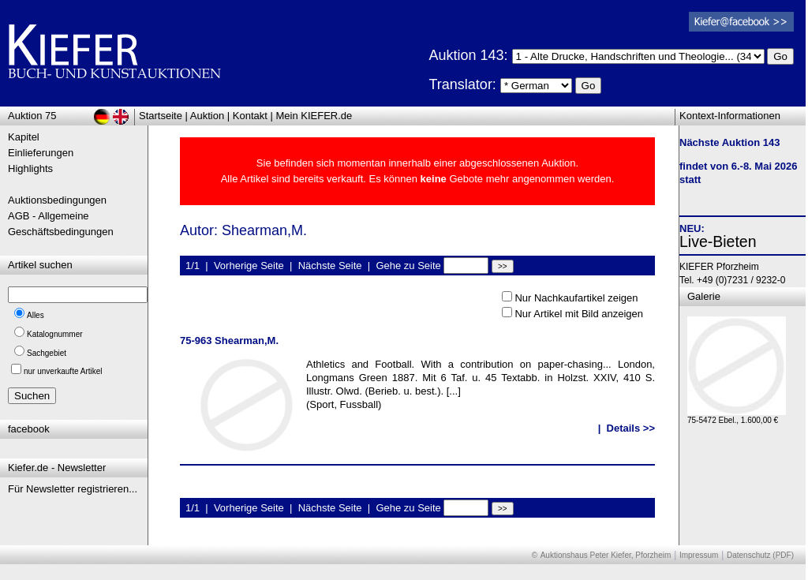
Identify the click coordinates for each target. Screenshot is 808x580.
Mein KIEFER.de (314, 116)
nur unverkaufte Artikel (63, 371)
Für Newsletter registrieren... (72, 489)
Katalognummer (55, 334)
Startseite (160, 116)
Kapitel (23, 137)
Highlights (30, 168)
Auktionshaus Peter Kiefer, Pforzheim (606, 555)
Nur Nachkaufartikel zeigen (576, 298)
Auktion (207, 116)
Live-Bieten (718, 241)
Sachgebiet (46, 353)
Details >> (631, 428)
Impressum (698, 555)
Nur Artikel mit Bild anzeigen (578, 314)
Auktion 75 (32, 116)
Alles (35, 315)
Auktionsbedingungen (57, 200)
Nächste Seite (330, 265)
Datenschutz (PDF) (760, 555)
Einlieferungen (40, 153)
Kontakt (250, 116)
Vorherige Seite (249, 265)
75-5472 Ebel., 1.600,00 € (736, 416)
